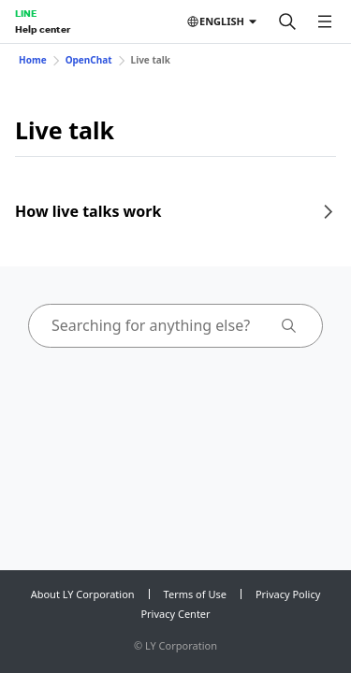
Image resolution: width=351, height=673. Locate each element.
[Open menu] (325, 21)
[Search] (287, 21)
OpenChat (89, 59)
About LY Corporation (83, 594)
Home (33, 59)
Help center (42, 29)
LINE (26, 13)
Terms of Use (195, 594)
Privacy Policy (288, 594)
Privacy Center (175, 614)
